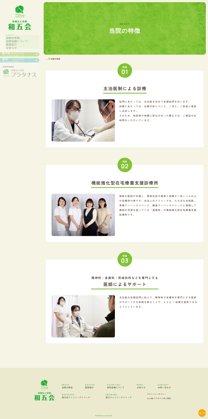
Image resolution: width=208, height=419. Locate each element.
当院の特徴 (67, 386)
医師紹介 (90, 386)
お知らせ (141, 386)
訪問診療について (116, 386)
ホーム (48, 59)
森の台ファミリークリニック (76, 396)
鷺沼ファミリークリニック (119, 396)
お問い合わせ (195, 406)
